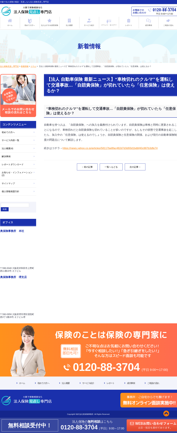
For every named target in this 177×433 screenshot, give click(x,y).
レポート (110, 383)
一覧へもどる (111, 167)
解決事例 (6, 156)
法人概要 (66, 383)
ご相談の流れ (153, 383)
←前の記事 (87, 167)
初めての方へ (8, 132)
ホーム (22, 383)
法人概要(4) (7, 148)
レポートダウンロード (13, 164)
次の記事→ (135, 167)
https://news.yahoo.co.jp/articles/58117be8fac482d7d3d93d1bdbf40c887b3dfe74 (110, 148)
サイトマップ (8, 183)
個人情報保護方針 (10, 191)
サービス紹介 (88, 383)
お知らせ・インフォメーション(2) (17, 173)
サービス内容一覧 (10, 140)
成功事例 (131, 383)
